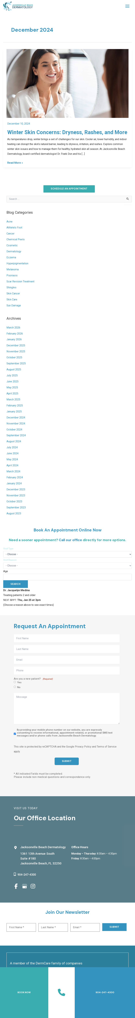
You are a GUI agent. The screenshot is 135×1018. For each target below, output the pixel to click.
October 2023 (14, 501)
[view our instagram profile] (33, 886)
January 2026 (14, 339)
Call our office (70, 540)
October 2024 (14, 429)
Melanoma (12, 269)
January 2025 (14, 411)
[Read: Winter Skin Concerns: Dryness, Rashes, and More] (67, 83)
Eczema (11, 257)
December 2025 (15, 345)
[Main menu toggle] (127, 6)
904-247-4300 (27, 874)
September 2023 (16, 507)
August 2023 (13, 513)
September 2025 (16, 363)
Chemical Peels (15, 239)
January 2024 (14, 483)
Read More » (15, 163)
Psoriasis (12, 275)
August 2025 (13, 369)
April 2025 (12, 393)
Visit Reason (10, 560)
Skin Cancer (13, 293)
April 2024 (12, 465)
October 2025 (14, 357)
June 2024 (12, 453)
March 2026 (13, 327)
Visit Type (8, 548)
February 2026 (14, 333)
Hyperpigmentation (17, 263)
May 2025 (12, 387)
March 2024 (13, 471)
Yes (19, 682)
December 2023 (15, 489)
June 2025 (12, 381)
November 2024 (15, 423)
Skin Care (11, 299)
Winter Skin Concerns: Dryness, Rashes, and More (67, 132)
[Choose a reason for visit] (67, 565)
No (18, 687)
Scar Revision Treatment (20, 281)
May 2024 (12, 459)
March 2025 (13, 399)
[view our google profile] (24, 886)
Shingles (11, 287)
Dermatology (13, 251)
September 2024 (16, 435)
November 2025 (15, 351)
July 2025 (12, 375)
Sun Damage (13, 305)
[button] (69, 189)
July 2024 (12, 447)
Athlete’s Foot (14, 227)
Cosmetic (12, 245)
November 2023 (15, 495)
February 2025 (14, 405)
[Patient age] (67, 577)
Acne (9, 221)
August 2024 (13, 441)
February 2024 (14, 477)
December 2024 (15, 417)
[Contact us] (61, 992)
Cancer (10, 233)
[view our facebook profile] (16, 886)
